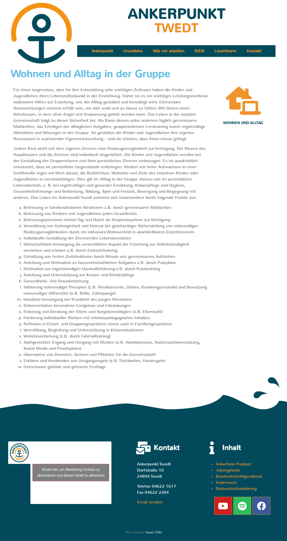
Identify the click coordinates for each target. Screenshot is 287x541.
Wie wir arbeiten (168, 51)
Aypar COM (154, 532)
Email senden (149, 502)
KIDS (199, 51)
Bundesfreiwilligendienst (239, 476)
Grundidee (133, 51)
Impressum (226, 482)
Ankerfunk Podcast (233, 464)
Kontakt (254, 51)
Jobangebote (228, 470)
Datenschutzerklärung (236, 488)
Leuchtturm (225, 51)
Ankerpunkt (102, 51)
